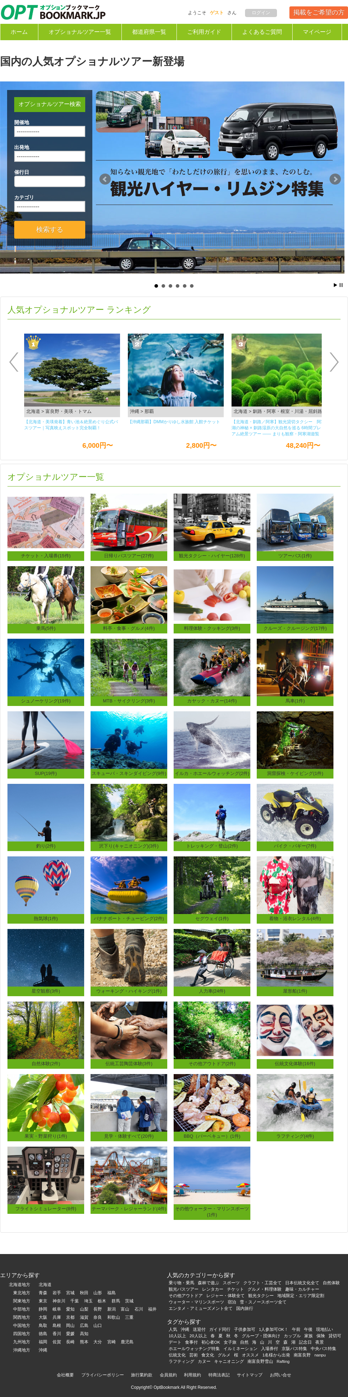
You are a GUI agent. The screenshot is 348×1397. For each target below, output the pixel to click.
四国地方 (21, 1334)
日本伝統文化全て (302, 1283)
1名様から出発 (276, 1355)
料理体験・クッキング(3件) (212, 628)
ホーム (19, 32)
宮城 (70, 1293)
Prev (105, 179)
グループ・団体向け (261, 1336)
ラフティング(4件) (295, 1136)
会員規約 (168, 1375)
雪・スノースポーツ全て (263, 1302)
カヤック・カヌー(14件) (212, 700)
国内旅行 (244, 1308)
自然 (244, 1342)
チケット (235, 1289)
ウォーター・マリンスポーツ (196, 1302)
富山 (125, 1309)
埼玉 (88, 1301)
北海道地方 (19, 1284)
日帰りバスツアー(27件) (129, 555)
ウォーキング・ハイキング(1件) (129, 991)
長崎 (70, 1342)
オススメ (250, 1355)
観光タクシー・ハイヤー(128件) (212, 555)
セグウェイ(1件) (212, 918)
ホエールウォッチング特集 (194, 1348)
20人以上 (198, 1336)
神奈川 (59, 1301)
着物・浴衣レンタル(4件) (295, 918)
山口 (97, 1325)
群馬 (116, 1301)
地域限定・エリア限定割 (300, 1296)
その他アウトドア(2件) (212, 1063)
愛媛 (70, 1334)
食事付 (191, 1342)
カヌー (204, 1361)
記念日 (305, 1342)
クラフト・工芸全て (262, 1283)
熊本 (84, 1342)
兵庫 (57, 1317)
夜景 (319, 1342)
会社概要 (65, 1375)
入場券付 (269, 1348)
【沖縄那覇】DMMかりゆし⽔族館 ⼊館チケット (174, 421)
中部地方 (21, 1309)
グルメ (224, 1355)
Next (335, 179)
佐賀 (57, 1342)
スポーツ (231, 1283)
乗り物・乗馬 (181, 1283)
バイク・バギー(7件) (295, 846)
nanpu (320, 1355)
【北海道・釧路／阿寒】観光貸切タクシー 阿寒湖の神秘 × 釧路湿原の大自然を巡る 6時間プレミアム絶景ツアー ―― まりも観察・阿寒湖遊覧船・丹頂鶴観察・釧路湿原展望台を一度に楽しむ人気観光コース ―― (278, 428)
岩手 (57, 1293)
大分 (97, 1342)
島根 (57, 1325)
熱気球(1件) (46, 918)
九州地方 (21, 1342)
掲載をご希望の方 (318, 12)
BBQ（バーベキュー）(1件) (212, 1136)
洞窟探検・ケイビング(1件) (295, 773)
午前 (296, 1329)
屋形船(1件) (295, 991)
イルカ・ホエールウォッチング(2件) (212, 773)
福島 (111, 1293)
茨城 (129, 1301)
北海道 (45, 1284)
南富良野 (302, 1355)
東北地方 (21, 1293)
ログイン (261, 12)
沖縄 (43, 1350)
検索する (49, 229)
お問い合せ (280, 1375)
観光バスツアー (184, 1289)
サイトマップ (249, 1375)
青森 (43, 1293)
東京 (43, 1301)
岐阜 (57, 1309)
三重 (129, 1317)
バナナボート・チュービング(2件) (129, 918)
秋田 (84, 1293)
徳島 (43, 1334)
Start (335, 285)
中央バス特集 (323, 1348)
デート (175, 1342)
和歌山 (113, 1317)
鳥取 (43, 1325)
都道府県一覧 (149, 32)
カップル (292, 1336)
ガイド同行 (219, 1329)
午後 (308, 1329)
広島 (84, 1325)
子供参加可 (244, 1329)
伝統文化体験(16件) (295, 1063)
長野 (97, 1309)
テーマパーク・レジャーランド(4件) (129, 1208)
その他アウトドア (186, 1296)
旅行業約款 (141, 1375)
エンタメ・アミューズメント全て (201, 1308)
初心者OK (210, 1342)
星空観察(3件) (46, 991)
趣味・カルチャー (302, 1289)
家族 (308, 1336)
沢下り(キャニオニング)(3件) (128, 846)
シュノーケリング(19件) (46, 700)
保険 (320, 1336)
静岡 (43, 1309)
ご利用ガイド (204, 32)
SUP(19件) (46, 773)
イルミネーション (240, 1348)
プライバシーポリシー (102, 1375)
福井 (152, 1309)
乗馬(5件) (46, 628)
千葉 (74, 1301)
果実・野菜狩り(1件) (46, 1136)
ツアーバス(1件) (295, 555)
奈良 (97, 1317)
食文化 (207, 1355)
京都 (70, 1317)
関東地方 (21, 1301)
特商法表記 (219, 1375)
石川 (139, 1309)
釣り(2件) (46, 846)
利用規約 (192, 1375)
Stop (341, 285)
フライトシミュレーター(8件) (45, 1208)
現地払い (324, 1329)
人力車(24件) (212, 991)
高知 (84, 1334)
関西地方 (21, 1317)
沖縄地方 (21, 1350)
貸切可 (334, 1336)
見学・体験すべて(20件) (129, 1136)
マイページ (317, 32)
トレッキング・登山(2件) (212, 846)
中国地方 (21, 1325)
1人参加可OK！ (273, 1329)
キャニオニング (229, 1361)
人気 (173, 1329)
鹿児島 (127, 1342)
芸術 (193, 1355)
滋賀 (84, 1317)
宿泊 (232, 1302)
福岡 (43, 1342)
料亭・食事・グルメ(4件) (129, 628)
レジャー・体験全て (225, 1296)
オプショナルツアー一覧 (80, 32)
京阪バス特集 (294, 1348)
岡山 (70, 1325)
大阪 (43, 1317)
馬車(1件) (295, 700)
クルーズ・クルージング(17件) (295, 628)
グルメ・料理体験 (265, 1289)
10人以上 (177, 1336)
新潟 (111, 1309)
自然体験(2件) (46, 1063)
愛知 (70, 1309)
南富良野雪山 (260, 1361)
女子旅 (230, 1342)
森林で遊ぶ (208, 1283)
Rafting (283, 1361)
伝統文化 (177, 1355)
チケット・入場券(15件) (46, 555)
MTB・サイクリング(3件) (129, 700)
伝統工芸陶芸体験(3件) (129, 1063)
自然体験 (331, 1283)
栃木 (102, 1301)
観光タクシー (261, 1296)
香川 (57, 1334)
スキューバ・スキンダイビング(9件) (129, 773)
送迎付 (199, 1329)
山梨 (84, 1309)
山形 (97, 1293)
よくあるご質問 (262, 32)
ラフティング (181, 1361)
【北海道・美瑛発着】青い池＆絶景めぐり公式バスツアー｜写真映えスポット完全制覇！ (71, 424)
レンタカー (212, 1289)
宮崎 (111, 1342)
